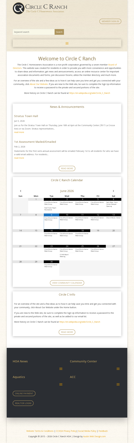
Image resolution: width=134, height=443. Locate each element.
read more (19, 132)
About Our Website (39, 84)
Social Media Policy (87, 431)
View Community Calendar (67, 282)
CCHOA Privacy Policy (66, 431)
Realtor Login (23, 403)
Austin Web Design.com (94, 436)
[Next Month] (113, 191)
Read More (67, 168)
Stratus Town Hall (26, 116)
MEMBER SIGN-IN (110, 21)
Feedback (103, 431)
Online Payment (24, 393)
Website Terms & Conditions (40, 431)
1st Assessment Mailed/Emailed (35, 142)
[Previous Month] (20, 191)
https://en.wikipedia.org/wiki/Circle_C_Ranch (89, 93)
